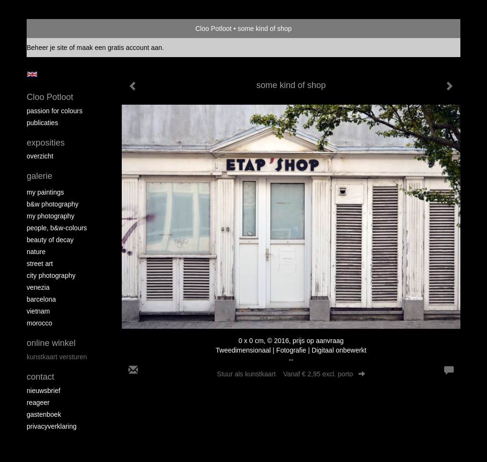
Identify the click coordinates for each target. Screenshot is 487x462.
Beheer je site (47, 47)
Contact (40, 377)
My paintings (45, 192)
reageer (38, 402)
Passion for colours (55, 111)
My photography (50, 216)
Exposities (46, 142)
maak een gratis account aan (119, 47)
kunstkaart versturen (57, 357)
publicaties (42, 123)
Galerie (39, 176)
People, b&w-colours (57, 228)
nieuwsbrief (43, 390)
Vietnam (38, 311)
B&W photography (52, 204)
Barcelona (41, 299)
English (32, 74)
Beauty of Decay (50, 240)
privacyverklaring (52, 426)
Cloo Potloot (213, 28)
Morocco (39, 323)
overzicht (40, 156)
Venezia (38, 287)
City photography (51, 275)
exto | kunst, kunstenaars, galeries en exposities (53, 28)
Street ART (40, 263)
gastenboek (44, 414)
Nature (36, 252)
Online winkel (51, 343)
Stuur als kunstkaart (291, 374)
